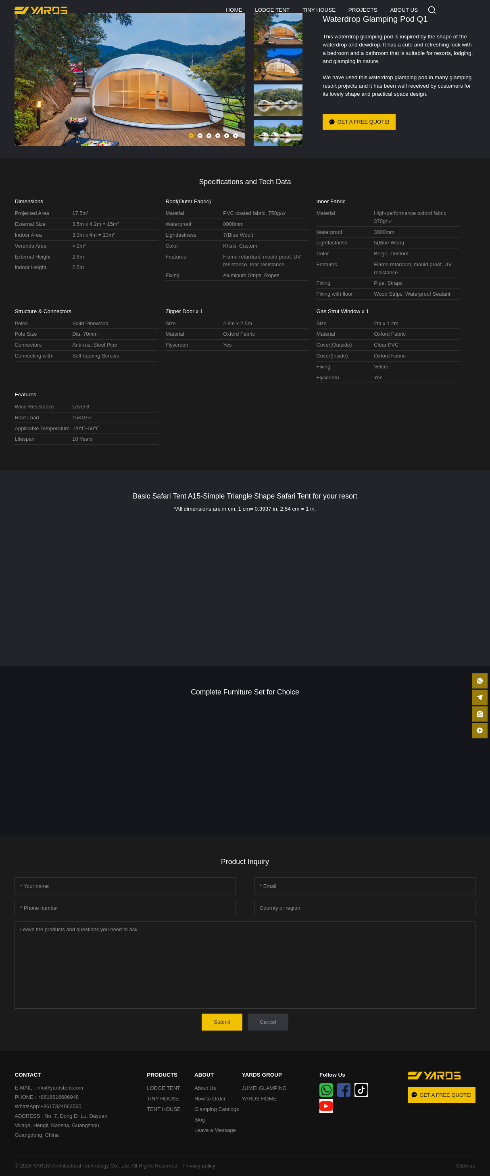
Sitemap (465, 1166)
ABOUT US (404, 10)
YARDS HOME (259, 1099)
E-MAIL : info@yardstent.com (49, 1088)
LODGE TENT (272, 10)
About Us (205, 1088)
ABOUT (204, 1075)
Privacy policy (197, 1166)
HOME (234, 10)
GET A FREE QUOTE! (359, 121)
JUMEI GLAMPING (264, 1088)
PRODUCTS (162, 1075)
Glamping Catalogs (216, 1109)
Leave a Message (215, 1130)
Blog (199, 1120)
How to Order (209, 1099)
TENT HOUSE (164, 1109)
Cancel (268, 1022)
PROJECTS (362, 10)
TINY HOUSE (319, 10)
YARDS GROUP (262, 1075)
